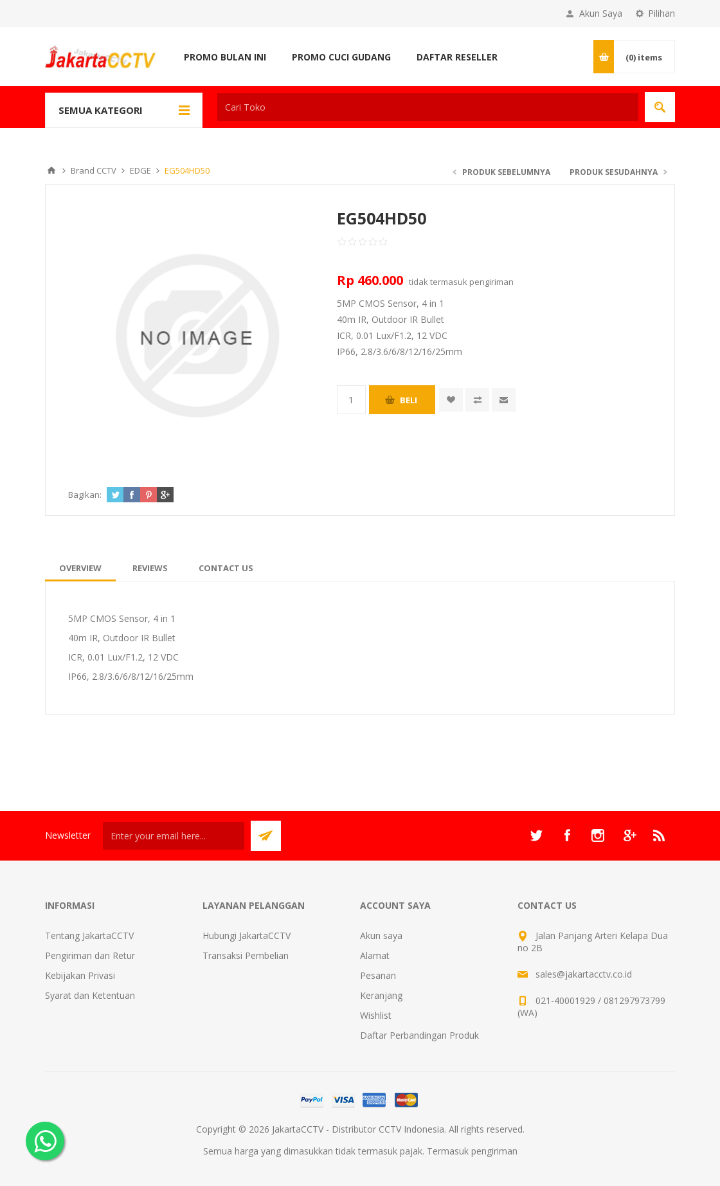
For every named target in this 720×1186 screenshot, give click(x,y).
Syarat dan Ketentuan (90, 995)
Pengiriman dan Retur (90, 955)
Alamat (375, 955)
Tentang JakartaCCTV (89, 935)
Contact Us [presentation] (226, 568)
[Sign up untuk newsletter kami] (173, 836)
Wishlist (376, 1015)
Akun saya (381, 935)
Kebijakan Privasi (80, 975)
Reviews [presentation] (150, 568)
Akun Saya (600, 13)
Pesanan (378, 975)
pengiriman (491, 281)
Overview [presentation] (80, 568)
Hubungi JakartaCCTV (247, 935)
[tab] (80, 567)
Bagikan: (85, 494)
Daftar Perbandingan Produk (419, 1035)
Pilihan (661, 13)
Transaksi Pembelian (246, 955)
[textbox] (427, 107)
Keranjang (381, 995)
